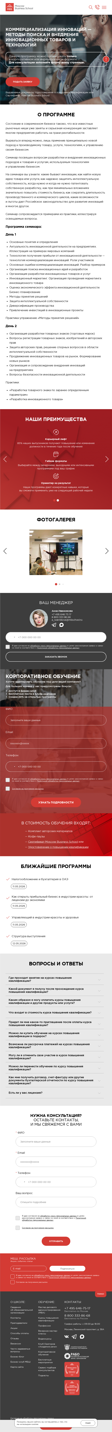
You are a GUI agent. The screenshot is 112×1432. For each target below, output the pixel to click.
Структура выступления (28, 936)
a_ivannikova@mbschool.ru (67, 619)
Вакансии (15, 1343)
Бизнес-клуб (28, 690)
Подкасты (43, 1375)
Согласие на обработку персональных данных (32, 1418)
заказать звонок (56, 657)
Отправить (56, 1241)
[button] (54, 500)
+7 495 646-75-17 (77, 1308)
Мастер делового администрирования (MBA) (49, 1310)
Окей (87, 1423)
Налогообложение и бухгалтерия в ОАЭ (40, 879)
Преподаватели (18, 1323)
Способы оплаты (19, 1333)
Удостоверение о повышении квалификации (58, 847)
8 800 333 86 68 (61, 617)
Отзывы (14, 1338)
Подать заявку (22, 82)
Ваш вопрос (24, 1193)
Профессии (44, 1325)
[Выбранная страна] (13, 637)
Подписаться (67, 1268)
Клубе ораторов (45, 693)
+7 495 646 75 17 (61, 614)
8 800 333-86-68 (77, 1315)
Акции (13, 1328)
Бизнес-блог (17, 1356)
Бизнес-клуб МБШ (20, 1362)
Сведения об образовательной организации (21, 1310)
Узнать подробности (56, 802)
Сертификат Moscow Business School (53, 841)
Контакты (15, 1318)
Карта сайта (16, 1367)
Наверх (100, 1294)
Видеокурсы (45, 1339)
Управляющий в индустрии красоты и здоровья (45, 917)
